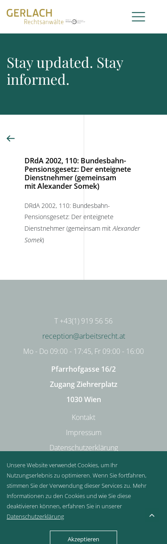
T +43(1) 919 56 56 (83, 321)
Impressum (84, 432)
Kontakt (83, 417)
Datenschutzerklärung (83, 448)
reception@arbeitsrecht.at (83, 336)
